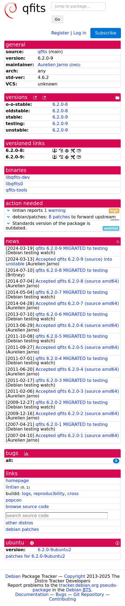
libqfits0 (14, 183)
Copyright (74, 576)
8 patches (59, 216)
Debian (13, 576)
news (12, 241)
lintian (12, 487)
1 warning (54, 210)
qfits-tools (16, 190)
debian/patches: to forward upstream (62, 217)
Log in (79, 32)
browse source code (27, 506)
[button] (8, 210)
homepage (17, 480)
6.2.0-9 (60, 117)
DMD (75, 65)
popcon (14, 500)
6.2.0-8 (60, 104)
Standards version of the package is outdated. (62, 226)
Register (60, 32)
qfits (42, 51)
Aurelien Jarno (53, 64)
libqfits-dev (18, 177)
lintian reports (62, 210)
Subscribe (105, 33)
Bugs (61, 594)
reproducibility (49, 493)
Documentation (31, 594)
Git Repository (88, 594)
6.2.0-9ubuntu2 (54, 549)
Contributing (62, 599)
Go (57, 19)
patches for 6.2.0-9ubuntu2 (35, 556)
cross (72, 493)
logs (26, 493)
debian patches (22, 529)
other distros (19, 522)
